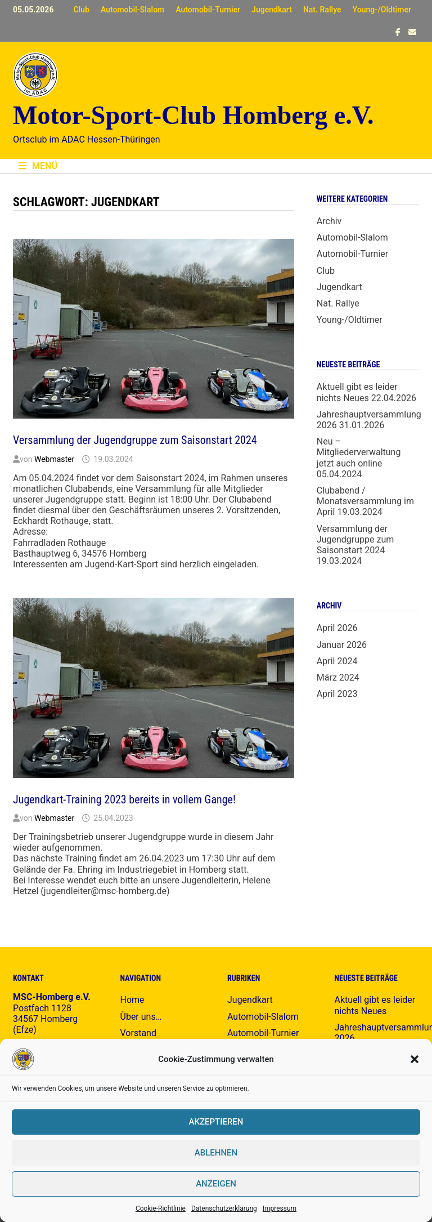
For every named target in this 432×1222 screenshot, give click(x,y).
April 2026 (337, 628)
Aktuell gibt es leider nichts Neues (357, 392)
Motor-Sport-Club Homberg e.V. (193, 115)
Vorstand (138, 1033)
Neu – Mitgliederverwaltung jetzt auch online (359, 452)
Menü (38, 166)
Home (132, 999)
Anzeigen (216, 1184)
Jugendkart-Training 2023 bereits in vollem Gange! (124, 799)
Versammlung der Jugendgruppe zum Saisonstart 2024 (135, 440)
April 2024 (337, 661)
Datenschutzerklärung (224, 1208)
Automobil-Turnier (208, 9)
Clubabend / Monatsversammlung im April (365, 501)
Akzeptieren (216, 1122)
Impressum (279, 1208)
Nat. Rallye (322, 9)
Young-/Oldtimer (382, 9)
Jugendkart (271, 9)
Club (81, 9)
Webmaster (54, 459)
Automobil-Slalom (132, 9)
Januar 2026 (342, 644)
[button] (414, 1059)
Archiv (329, 221)
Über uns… (141, 1016)
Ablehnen (216, 1153)
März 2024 (338, 677)
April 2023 (337, 693)
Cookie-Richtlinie (161, 1208)
